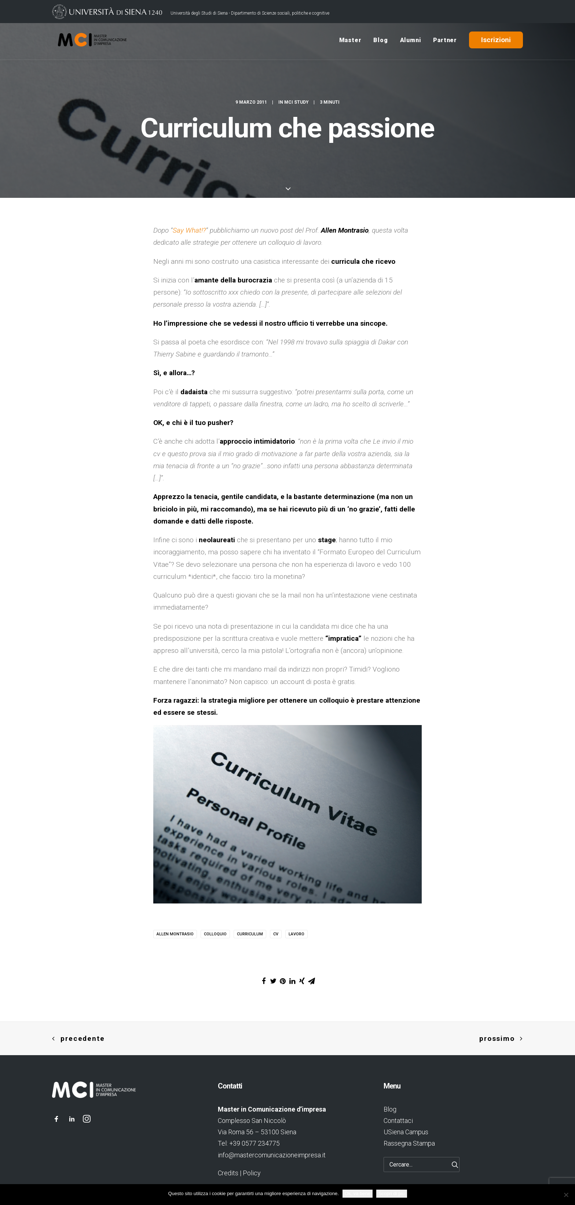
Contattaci (398, 1120)
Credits (228, 1173)
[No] (565, 1194)
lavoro (296, 934)
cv (275, 934)
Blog (380, 41)
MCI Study (296, 104)
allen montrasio (175, 934)
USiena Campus (406, 1132)
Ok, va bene (357, 1193)
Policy (251, 1173)
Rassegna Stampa (409, 1143)
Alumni (410, 41)
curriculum (250, 934)
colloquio (215, 934)
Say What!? (189, 230)
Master (350, 41)
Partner (445, 41)
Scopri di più (391, 1193)
